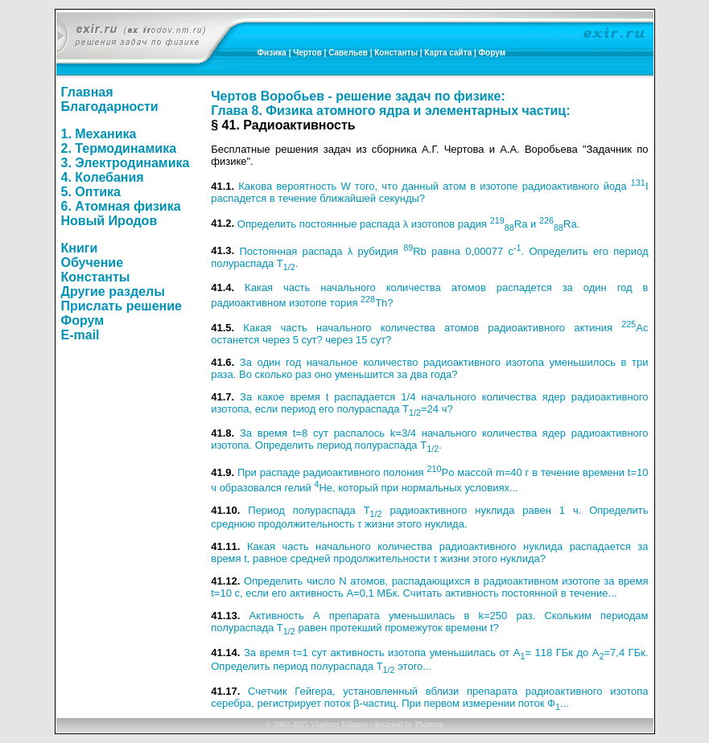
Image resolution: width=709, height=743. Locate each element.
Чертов (307, 52)
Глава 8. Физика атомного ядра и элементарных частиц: (390, 110)
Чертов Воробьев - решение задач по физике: (358, 96)
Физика (272, 52)
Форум (492, 52)
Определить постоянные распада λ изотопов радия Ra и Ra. (408, 224)
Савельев (348, 52)
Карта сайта (448, 52)
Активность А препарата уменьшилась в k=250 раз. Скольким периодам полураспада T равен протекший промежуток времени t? (429, 622)
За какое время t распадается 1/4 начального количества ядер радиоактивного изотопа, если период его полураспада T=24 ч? (429, 403)
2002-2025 (291, 724)
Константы (396, 52)
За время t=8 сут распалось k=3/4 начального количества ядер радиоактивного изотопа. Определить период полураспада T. (429, 439)
